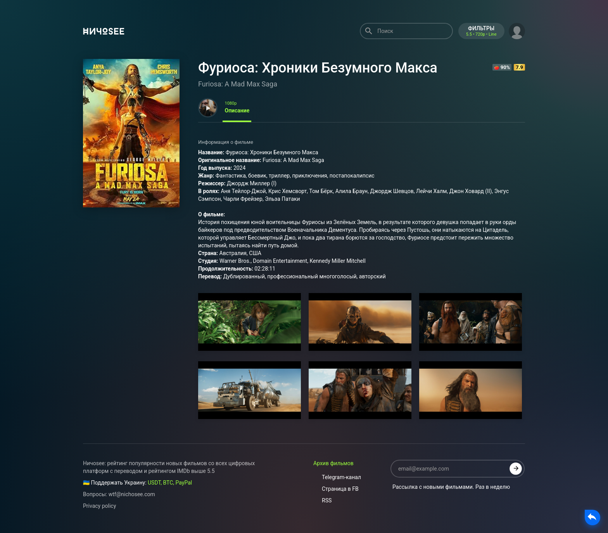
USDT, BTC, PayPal (170, 483)
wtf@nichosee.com (132, 494)
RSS (322, 500)
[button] (517, 30)
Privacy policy (99, 506)
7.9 (519, 67)
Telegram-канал (337, 477)
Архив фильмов (333, 463)
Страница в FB (336, 489)
